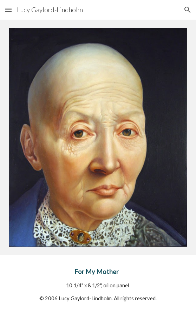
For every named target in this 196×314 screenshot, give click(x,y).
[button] (8, 9)
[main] (98, 284)
